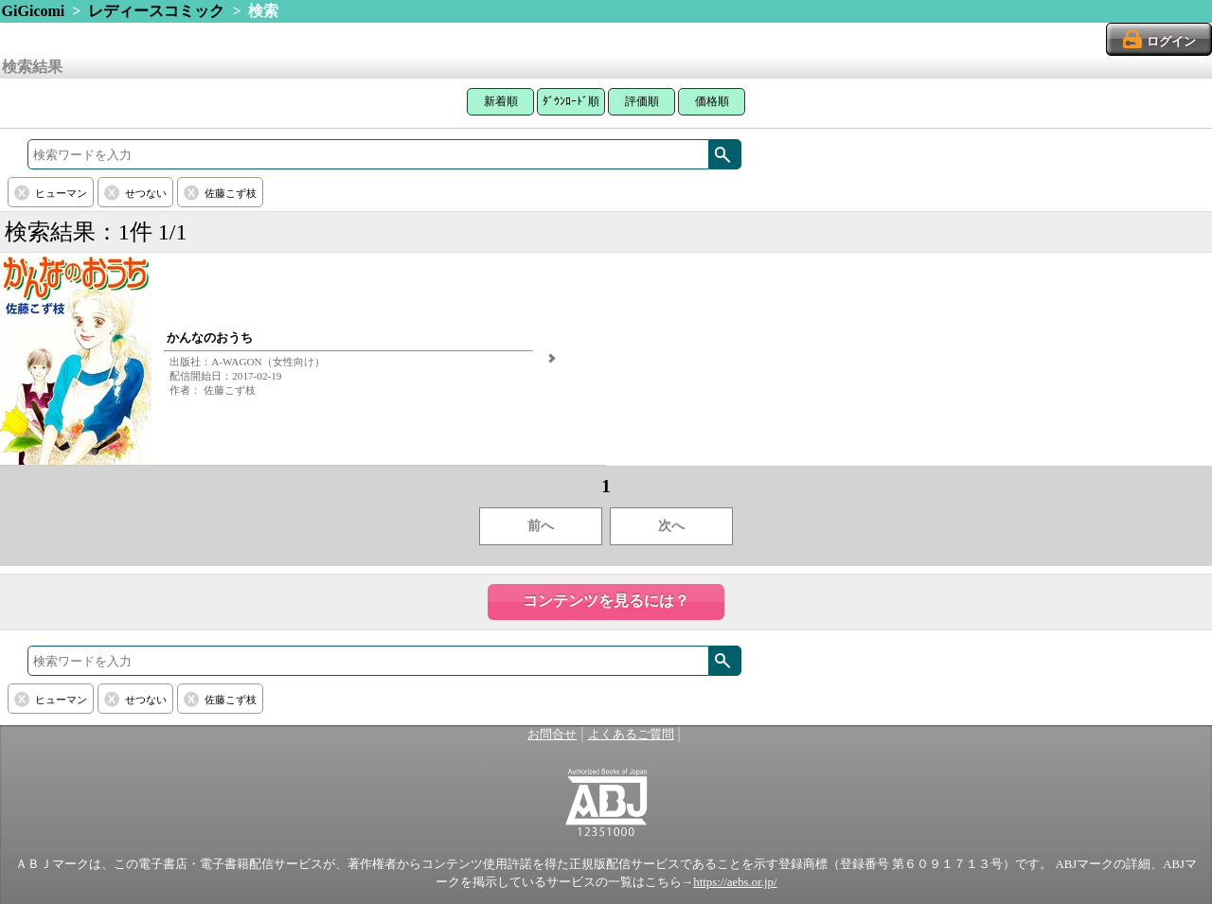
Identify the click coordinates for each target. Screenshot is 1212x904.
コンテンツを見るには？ (606, 601)
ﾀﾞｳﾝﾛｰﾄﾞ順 (571, 101)
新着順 (501, 101)
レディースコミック (156, 11)
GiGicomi (33, 11)
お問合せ (552, 734)
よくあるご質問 (631, 734)
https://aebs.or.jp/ (734, 882)
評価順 (642, 101)
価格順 (712, 101)
